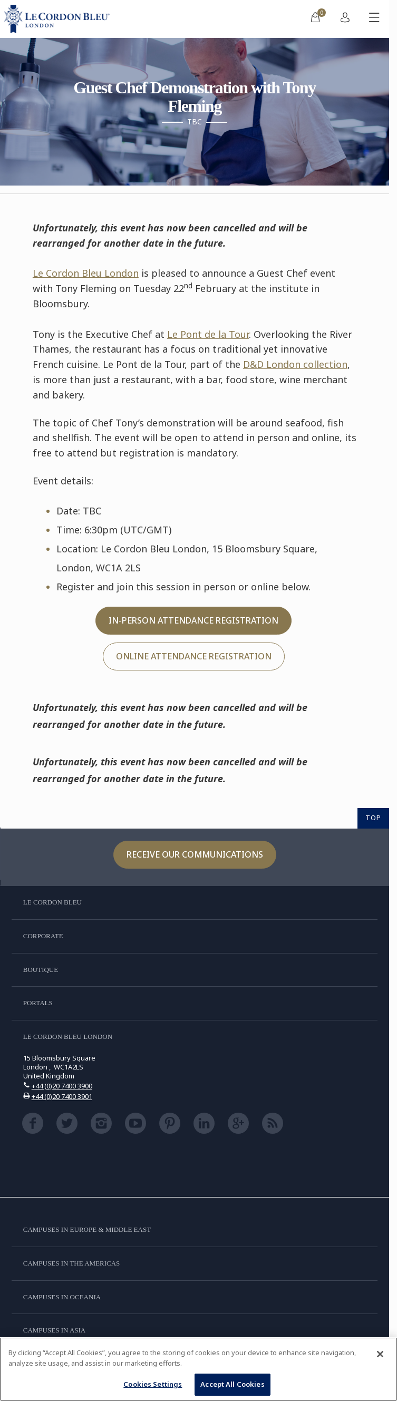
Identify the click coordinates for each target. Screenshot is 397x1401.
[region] (198, 1369)
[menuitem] (315, 19)
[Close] (380, 1354)
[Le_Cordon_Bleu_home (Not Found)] (59, 19)
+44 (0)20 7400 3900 (62, 1086)
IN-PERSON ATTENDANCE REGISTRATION (193, 620)
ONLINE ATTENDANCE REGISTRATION (194, 656)
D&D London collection (295, 364)
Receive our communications (195, 854)
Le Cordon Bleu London (86, 273)
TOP (373, 817)
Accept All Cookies (232, 1384)
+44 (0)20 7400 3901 (62, 1096)
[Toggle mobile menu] (374, 19)
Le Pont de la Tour (208, 334)
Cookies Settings (152, 1384)
